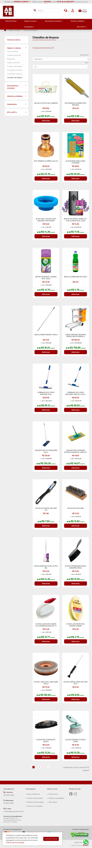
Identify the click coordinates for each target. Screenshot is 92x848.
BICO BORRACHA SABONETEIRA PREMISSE (75, 104)
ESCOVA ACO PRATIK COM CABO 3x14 (46, 509)
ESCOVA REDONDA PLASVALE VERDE (75, 741)
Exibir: (87, 62)
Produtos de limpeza (14, 66)
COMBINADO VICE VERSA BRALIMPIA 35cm (45, 393)
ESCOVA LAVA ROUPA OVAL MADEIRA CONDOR (75, 625)
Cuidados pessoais (14, 55)
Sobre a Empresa (33, 794)
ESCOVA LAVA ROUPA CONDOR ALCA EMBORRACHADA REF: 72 (46, 625)
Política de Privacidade (35, 802)
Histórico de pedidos (56, 798)
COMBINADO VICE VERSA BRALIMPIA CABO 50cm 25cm (76, 393)
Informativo (53, 802)
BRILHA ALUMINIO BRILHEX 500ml (75, 277)
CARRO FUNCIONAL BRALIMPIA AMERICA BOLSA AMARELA (75, 335)
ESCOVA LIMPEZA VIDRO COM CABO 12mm (76, 683)
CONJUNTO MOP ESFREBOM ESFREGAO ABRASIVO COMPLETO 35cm (75, 452)
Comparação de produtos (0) (43, 48)
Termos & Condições (35, 806)
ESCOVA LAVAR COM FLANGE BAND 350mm (46, 683)
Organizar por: (84, 55)
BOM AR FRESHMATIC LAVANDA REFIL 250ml (46, 278)
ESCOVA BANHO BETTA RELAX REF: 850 (46, 567)
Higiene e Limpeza (15, 30)
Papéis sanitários (13, 63)
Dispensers (11, 59)
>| (51, 767)
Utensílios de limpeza (30, 30)
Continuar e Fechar (51, 839)
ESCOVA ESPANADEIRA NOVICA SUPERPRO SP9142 (75, 567)
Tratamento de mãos (14, 70)
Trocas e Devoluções (35, 798)
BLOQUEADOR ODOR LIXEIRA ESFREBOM (75, 162)
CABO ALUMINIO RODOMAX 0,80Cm (46, 335)
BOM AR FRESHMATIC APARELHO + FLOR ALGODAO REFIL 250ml (75, 220)
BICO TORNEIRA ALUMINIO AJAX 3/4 (46, 161)
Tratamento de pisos (14, 74)
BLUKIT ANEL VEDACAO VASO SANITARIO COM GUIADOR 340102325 (46, 220)
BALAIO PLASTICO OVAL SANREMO (46, 103)
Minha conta (53, 794)
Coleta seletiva (12, 51)
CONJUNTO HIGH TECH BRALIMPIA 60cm (46, 451)
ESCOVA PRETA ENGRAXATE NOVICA (46, 741)
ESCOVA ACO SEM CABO (75, 508)
